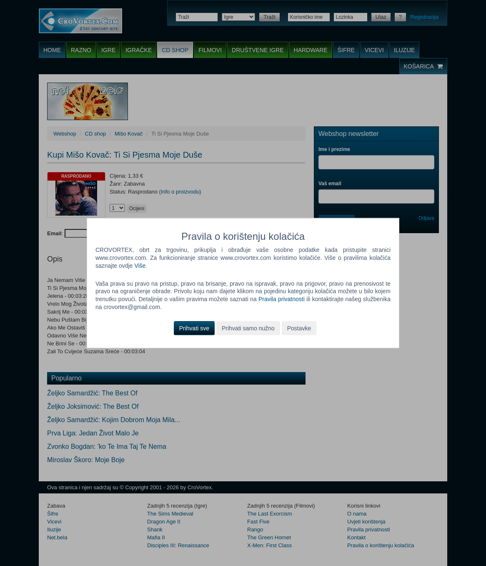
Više (139, 265)
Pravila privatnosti (281, 299)
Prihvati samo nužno (248, 328)
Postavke (299, 328)
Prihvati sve (194, 328)
